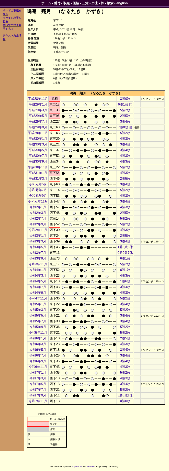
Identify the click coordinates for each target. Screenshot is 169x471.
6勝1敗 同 (125, 104)
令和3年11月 (38, 264)
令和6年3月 (37, 344)
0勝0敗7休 (125, 252)
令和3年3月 (37, 241)
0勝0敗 (125, 401)
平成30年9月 (38, 161)
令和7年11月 (38, 401)
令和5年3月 (37, 309)
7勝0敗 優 (125, 127)
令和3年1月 (37, 235)
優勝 (76, 3)
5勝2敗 (125, 110)
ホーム (46, 3)
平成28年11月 (38, 98)
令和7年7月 (37, 389)
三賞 (85, 3)
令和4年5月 (37, 281)
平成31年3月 (38, 178)
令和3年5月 (37, 247)
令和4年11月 (38, 298)
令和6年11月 (38, 367)
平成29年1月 (38, 104)
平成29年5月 (38, 116)
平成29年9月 (38, 127)
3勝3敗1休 (125, 395)
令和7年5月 (37, 384)
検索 (110, 3)
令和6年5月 (37, 349)
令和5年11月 (38, 332)
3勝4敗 (125, 121)
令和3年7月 (37, 252)
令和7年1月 (37, 372)
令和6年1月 (37, 338)
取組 (66, 3)
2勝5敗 (125, 116)
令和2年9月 (37, 224)
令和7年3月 (37, 378)
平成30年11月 (38, 167)
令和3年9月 (37, 258)
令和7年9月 (37, 395)
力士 (95, 3)
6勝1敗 (125, 258)
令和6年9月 (37, 361)
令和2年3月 (37, 213)
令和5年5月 (37, 315)
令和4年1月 (37, 270)
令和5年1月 (37, 304)
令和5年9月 (37, 327)
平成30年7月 (38, 155)
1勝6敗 (125, 281)
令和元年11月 (38, 201)
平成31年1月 (38, 173)
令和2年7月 (37, 218)
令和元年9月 (38, 195)
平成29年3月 (38, 110)
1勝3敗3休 (125, 247)
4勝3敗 (125, 138)
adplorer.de (77, 466)
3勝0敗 (125, 98)
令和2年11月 (38, 230)
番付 (57, 3)
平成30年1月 (38, 138)
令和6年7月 (37, 355)
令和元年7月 (38, 190)
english (122, 3)
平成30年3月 (38, 144)
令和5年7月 (37, 321)
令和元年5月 (38, 184)
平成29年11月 (38, 133)
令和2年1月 (37, 207)
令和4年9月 (37, 292)
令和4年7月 (37, 287)
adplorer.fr (91, 466)
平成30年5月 (38, 150)
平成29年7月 (38, 121)
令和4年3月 (37, 275)
